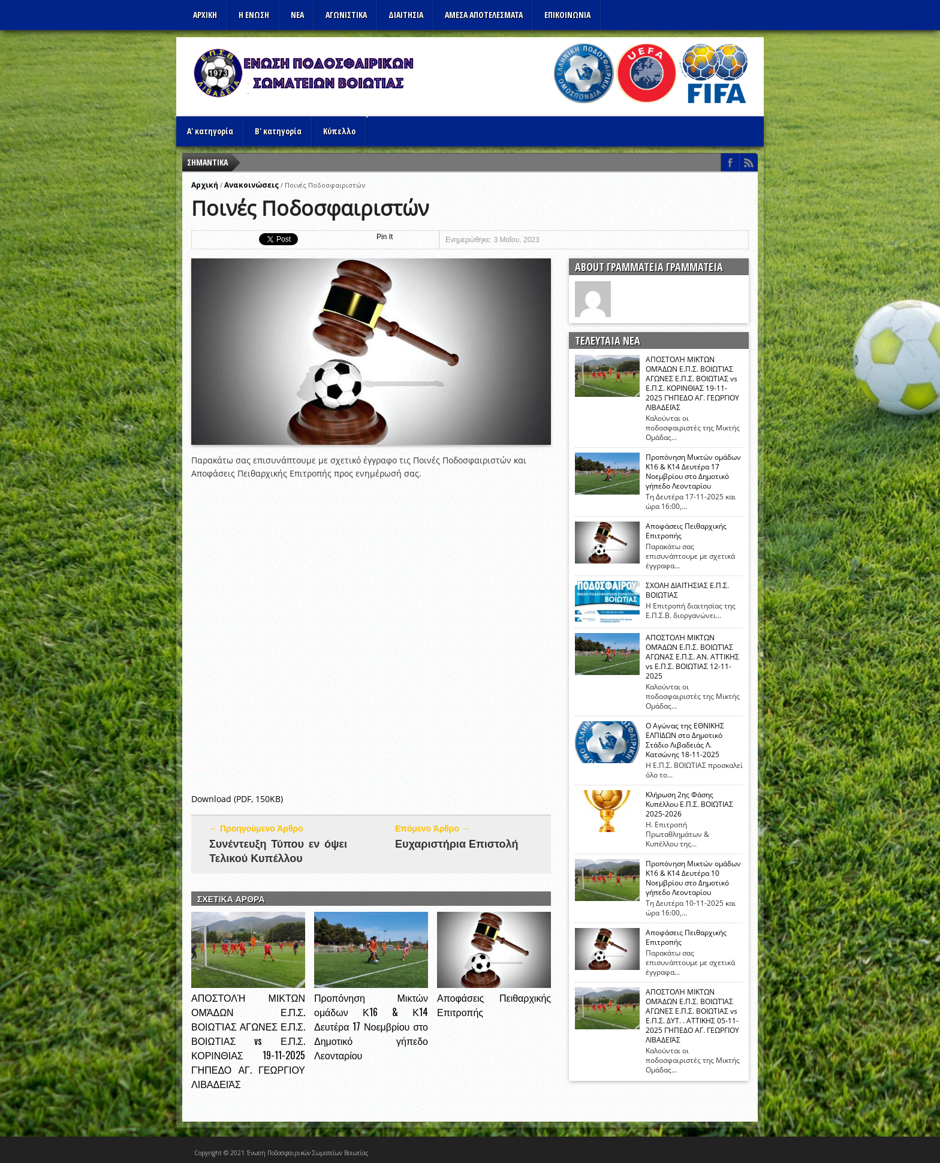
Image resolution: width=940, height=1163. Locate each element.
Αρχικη (205, 14)
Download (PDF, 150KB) (237, 799)
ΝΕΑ (297, 14)
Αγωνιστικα (346, 14)
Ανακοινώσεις (251, 185)
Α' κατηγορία (210, 131)
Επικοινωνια (567, 14)
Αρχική (204, 185)
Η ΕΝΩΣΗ (254, 14)
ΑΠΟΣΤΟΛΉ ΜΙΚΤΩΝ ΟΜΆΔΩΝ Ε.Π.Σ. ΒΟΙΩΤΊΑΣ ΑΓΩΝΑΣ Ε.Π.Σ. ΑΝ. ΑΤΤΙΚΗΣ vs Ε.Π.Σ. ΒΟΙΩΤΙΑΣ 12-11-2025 (692, 657)
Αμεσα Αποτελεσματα (484, 14)
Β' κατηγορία (278, 131)
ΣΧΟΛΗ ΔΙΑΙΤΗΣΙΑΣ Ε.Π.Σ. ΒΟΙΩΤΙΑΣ (687, 590)
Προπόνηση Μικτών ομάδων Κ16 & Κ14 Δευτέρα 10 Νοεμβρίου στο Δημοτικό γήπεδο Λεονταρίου (693, 878)
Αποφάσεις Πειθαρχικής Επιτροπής (686, 531)
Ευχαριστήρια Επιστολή (457, 843)
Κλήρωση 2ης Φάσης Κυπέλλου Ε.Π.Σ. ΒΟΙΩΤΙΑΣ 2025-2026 (689, 804)
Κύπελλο (339, 131)
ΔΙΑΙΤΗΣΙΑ (405, 14)
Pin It (384, 237)
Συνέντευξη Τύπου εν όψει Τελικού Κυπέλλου (278, 850)
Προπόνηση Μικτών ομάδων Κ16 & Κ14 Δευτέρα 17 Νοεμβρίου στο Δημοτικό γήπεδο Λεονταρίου (371, 1026)
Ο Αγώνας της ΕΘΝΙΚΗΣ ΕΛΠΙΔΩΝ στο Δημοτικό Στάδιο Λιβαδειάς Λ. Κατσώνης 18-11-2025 (685, 740)
